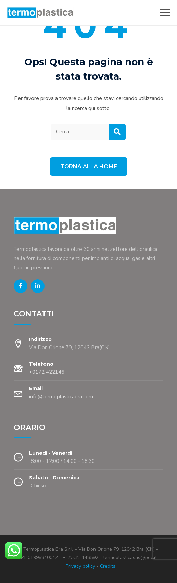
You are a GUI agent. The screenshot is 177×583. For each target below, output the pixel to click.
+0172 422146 (46, 372)
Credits (107, 566)
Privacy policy (80, 566)
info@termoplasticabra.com (61, 396)
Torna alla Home (88, 166)
